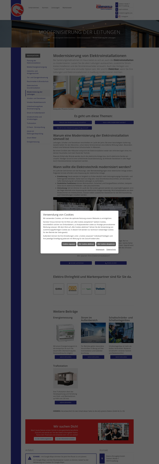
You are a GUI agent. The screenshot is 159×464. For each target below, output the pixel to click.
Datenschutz (111, 249)
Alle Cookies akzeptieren (106, 243)
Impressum (100, 249)
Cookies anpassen (69, 243)
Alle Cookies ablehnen (86, 243)
